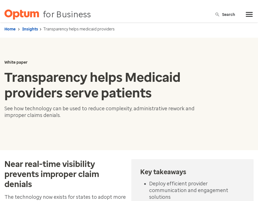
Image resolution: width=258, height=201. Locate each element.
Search (225, 14)
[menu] (249, 14)
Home (10, 29)
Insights (30, 29)
